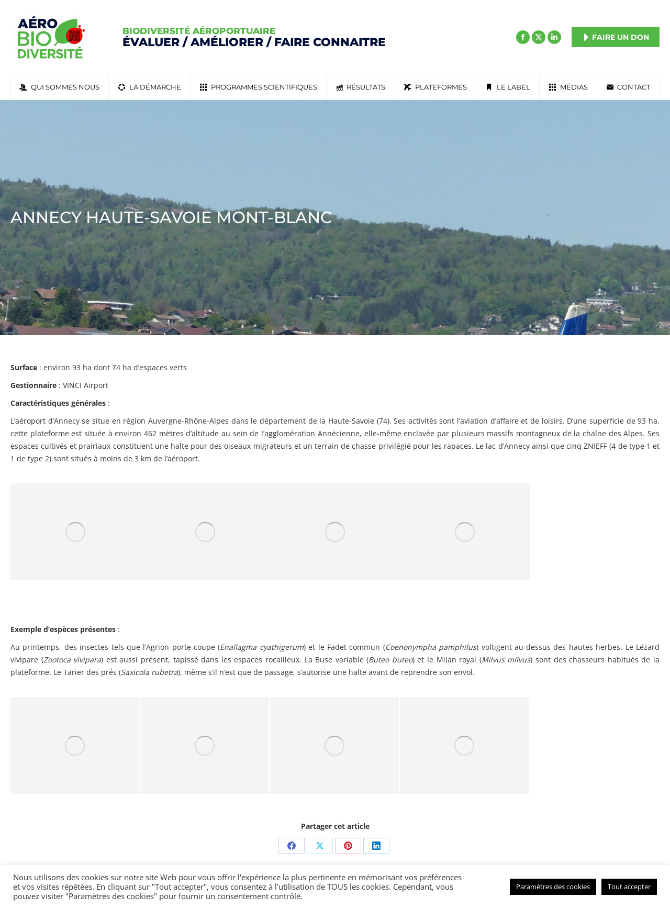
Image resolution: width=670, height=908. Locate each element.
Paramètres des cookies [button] (553, 886)
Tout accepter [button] (629, 886)
